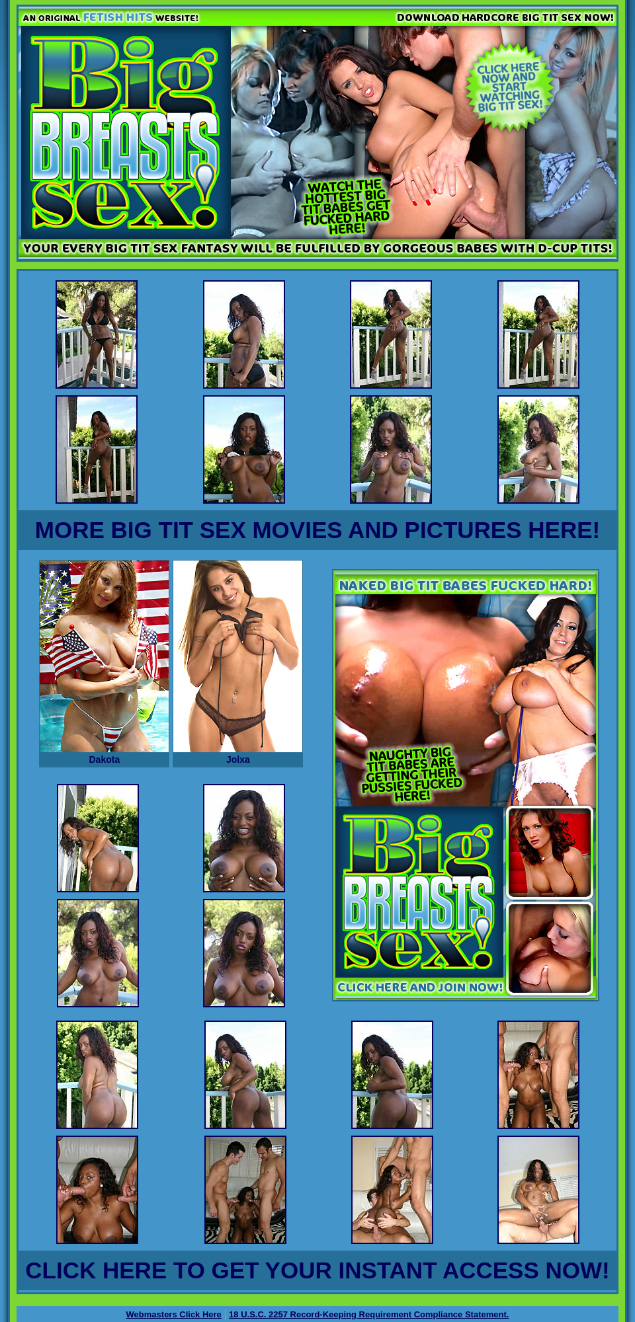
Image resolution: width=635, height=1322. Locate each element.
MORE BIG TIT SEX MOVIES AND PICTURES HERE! (317, 530)
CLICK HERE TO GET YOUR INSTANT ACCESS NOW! (317, 1270)
